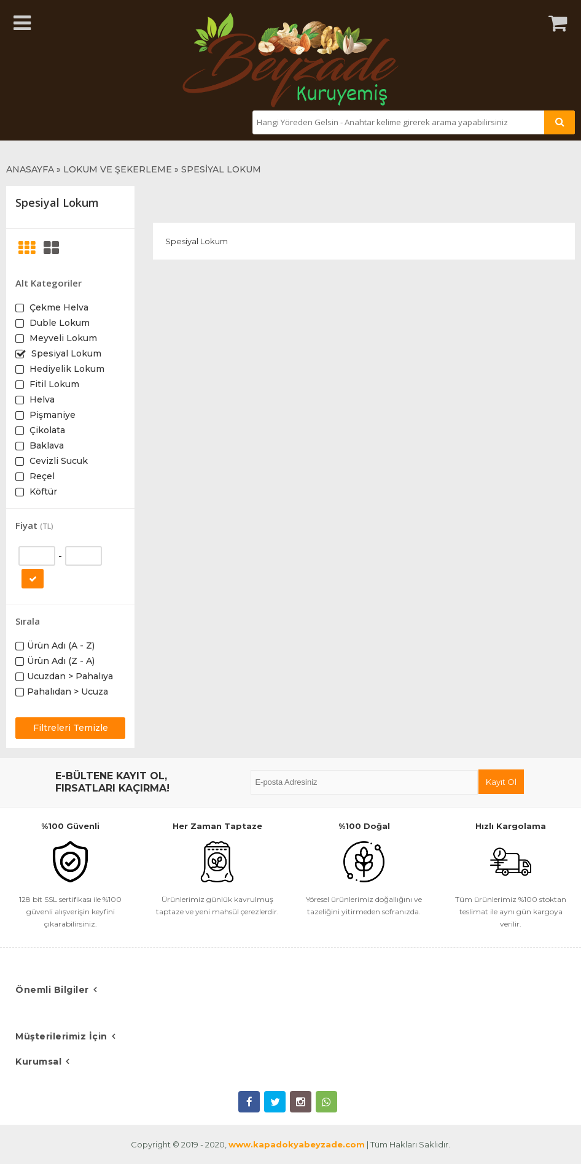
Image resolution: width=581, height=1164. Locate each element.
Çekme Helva (57, 307)
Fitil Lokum (53, 384)
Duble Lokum (58, 322)
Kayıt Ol (501, 782)
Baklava (45, 445)
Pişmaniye (51, 414)
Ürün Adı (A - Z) (61, 645)
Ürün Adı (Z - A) (61, 660)
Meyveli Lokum (62, 338)
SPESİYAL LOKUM (221, 169)
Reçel (41, 476)
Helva (41, 399)
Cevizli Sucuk (57, 460)
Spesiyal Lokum (65, 353)
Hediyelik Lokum (65, 368)
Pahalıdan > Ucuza (67, 691)
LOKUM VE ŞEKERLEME (117, 169)
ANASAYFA (30, 169)
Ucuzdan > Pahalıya (70, 676)
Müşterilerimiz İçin (61, 1036)
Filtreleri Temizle (70, 727)
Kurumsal (38, 1061)
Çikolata (46, 430)
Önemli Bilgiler (52, 989)
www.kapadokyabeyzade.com (296, 1144)
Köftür (42, 491)
